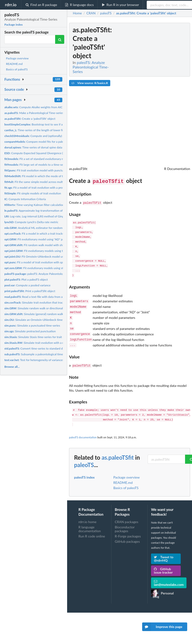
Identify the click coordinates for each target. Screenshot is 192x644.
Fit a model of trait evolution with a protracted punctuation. (46, 187)
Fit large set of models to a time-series (36, 164)
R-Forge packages (128, 530)
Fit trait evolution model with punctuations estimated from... (48, 170)
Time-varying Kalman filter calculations (34, 205)
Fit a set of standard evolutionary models (37, 159)
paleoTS (84, 458)
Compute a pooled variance (27, 285)
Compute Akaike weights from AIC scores (37, 107)
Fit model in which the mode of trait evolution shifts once (49, 176)
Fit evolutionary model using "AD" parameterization (43, 239)
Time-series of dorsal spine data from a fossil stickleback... (49, 147)
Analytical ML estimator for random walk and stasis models (48, 228)
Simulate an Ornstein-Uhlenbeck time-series (37, 320)
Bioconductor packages (125, 523)
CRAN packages (126, 516)
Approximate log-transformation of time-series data (43, 210)
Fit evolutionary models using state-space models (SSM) (48, 268)
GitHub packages (127, 535)
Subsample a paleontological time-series (37, 354)
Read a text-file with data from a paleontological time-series (50, 297)
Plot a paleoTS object (26, 279)
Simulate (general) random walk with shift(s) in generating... (51, 314)
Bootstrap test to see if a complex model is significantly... (53, 124)
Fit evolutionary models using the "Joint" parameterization (50, 251)
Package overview (17, 58)
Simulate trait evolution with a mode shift (40, 343)
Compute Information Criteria (25, 199)
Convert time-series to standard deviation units (42, 348)
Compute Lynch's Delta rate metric (31, 222)
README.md (14, 64)
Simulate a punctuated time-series (32, 325)
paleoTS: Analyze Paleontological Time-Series (44, 274)
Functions (12, 79)
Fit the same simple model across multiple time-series (43, 182)
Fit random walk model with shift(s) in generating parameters (52, 245)
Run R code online (91, 530)
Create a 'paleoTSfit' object (29, 118)
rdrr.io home (87, 516)
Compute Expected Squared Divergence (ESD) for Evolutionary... (48, 153)
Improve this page (162, 626)
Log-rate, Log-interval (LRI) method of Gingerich (37, 216)
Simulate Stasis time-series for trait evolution (39, 337)
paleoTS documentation (83, 431)
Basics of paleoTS (17, 69)
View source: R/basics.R (89, 83)
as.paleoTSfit (118, 451)
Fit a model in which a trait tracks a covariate (41, 233)
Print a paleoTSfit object (29, 291)
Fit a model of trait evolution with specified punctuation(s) (47, 262)
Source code (14, 89)
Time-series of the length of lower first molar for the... (44, 130)
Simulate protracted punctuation (30, 331)
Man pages (13, 99)
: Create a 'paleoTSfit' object (146, 13)
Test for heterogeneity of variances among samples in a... (47, 360)
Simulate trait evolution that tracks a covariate (42, 302)
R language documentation (89, 523)
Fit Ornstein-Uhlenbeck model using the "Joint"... (43, 256)
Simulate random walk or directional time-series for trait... (47, 308)
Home (77, 13)
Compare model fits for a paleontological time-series (48, 141)
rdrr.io (10, 4)
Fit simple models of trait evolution (32, 193)
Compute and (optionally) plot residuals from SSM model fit (54, 136)
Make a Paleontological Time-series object (38, 113)
